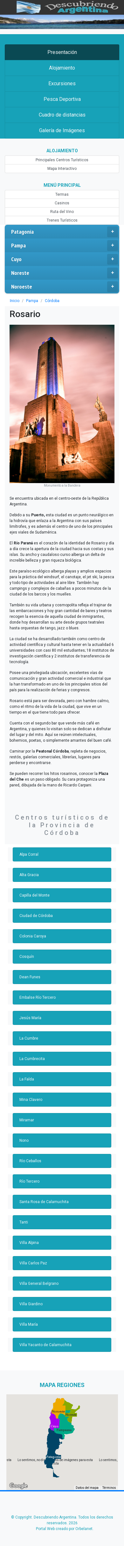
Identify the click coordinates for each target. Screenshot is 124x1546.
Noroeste (64, 286)
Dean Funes (29, 969)
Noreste (64, 273)
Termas (62, 194)
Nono (24, 1133)
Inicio (14, 301)
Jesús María (29, 1010)
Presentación (62, 52)
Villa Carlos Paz (32, 1255)
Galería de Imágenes (62, 130)
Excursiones (62, 83)
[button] (53, 1449)
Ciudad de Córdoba (35, 908)
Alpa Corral (28, 847)
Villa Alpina (28, 1235)
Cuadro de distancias (62, 115)
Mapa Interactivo (62, 168)
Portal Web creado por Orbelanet (64, 1521)
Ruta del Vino (62, 211)
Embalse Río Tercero (36, 990)
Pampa (64, 245)
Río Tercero (28, 1173)
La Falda (26, 1071)
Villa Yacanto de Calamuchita (44, 1337)
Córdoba (52, 301)
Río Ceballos (30, 1153)
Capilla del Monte (34, 887)
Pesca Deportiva (62, 99)
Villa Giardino (30, 1296)
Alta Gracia (28, 867)
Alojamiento (61, 68)
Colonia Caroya (32, 928)
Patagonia (64, 231)
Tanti (23, 1214)
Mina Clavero (30, 1092)
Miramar (26, 1112)
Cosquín (26, 949)
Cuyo (64, 259)
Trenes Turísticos (62, 220)
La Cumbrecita (31, 1051)
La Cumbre (28, 1030)
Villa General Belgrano (38, 1276)
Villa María (28, 1317)
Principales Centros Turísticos (62, 160)
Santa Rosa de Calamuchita (42, 1194)
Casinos (62, 203)
